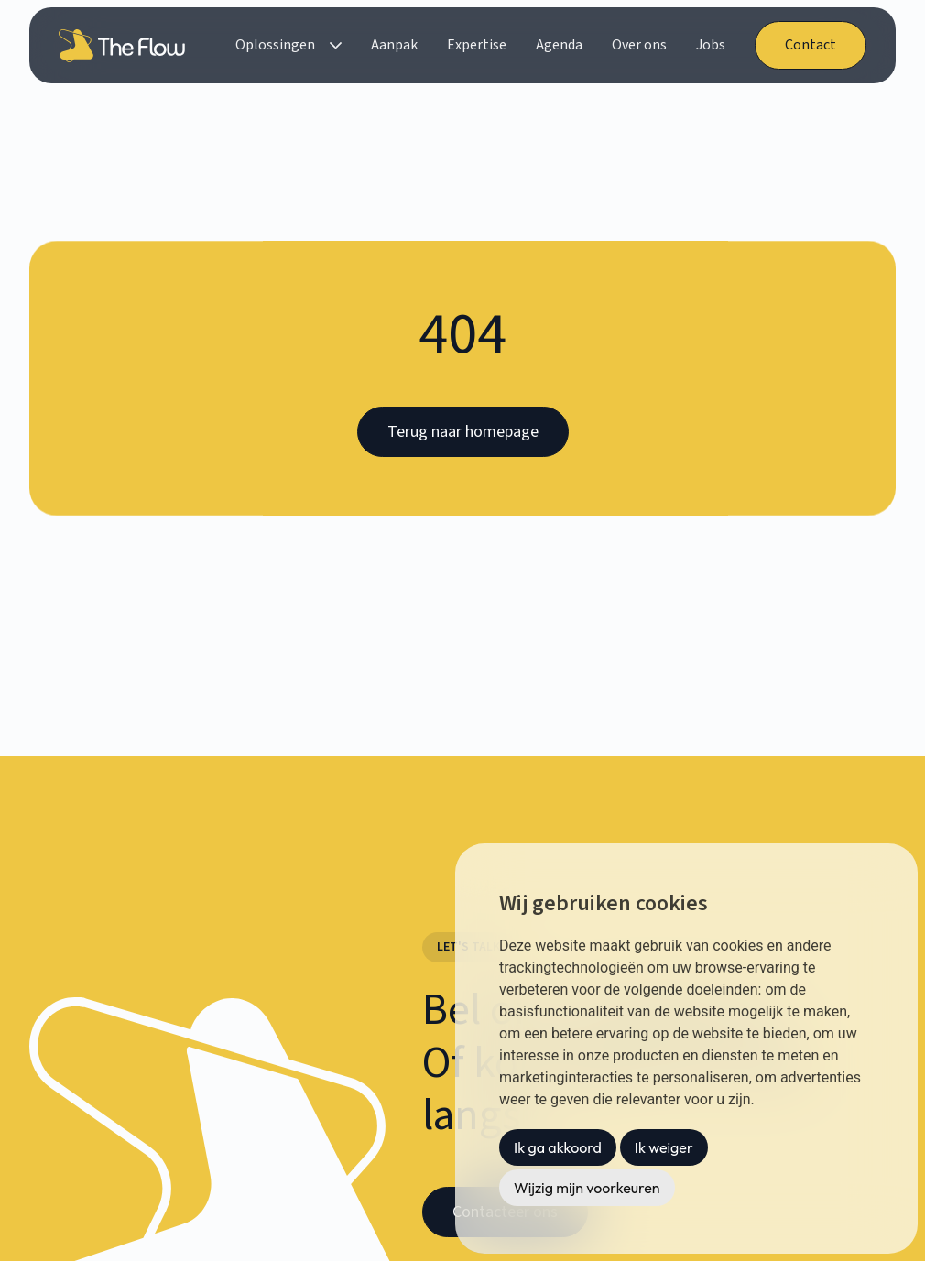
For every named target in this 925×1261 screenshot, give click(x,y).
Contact (810, 45)
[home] (125, 46)
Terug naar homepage (463, 431)
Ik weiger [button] (664, 1147)
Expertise (476, 45)
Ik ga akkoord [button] (558, 1147)
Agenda (559, 45)
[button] (288, 45)
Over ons (639, 45)
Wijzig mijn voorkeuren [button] (587, 1188)
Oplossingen (275, 45)
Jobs (710, 45)
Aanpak (394, 45)
